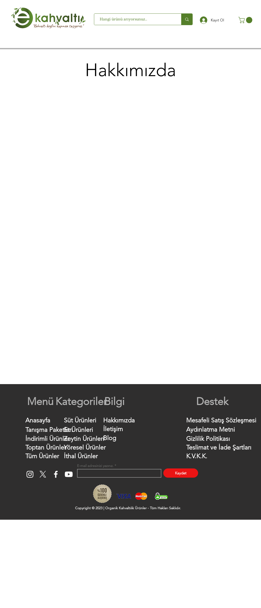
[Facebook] (55, 474)
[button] (246, 20)
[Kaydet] (180, 473)
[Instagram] (30, 474)
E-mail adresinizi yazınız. (95, 465)
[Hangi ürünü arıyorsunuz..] (135, 19)
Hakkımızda (119, 420)
